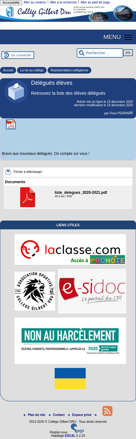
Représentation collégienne (69, 70)
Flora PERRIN (119, 113)
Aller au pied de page (95, 2)
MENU (112, 37)
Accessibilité (11, 2)
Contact (57, 415)
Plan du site (35, 415)
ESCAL (70, 435)
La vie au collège (31, 70)
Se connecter (21, 55)
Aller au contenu (35, 2)
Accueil (8, 70)
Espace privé (80, 415)
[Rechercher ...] (100, 53)
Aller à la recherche (63, 2)
